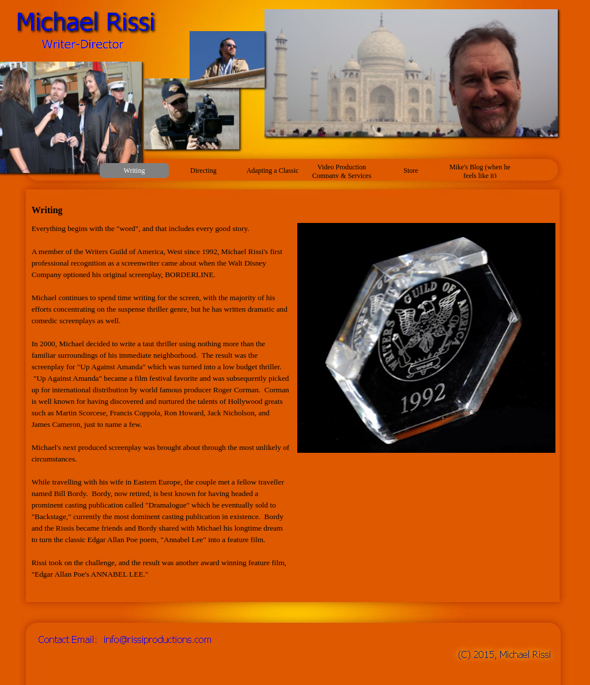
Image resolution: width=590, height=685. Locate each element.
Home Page (65, 170)
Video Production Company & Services (342, 171)
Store (410, 170)
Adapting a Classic (273, 170)
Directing (203, 170)
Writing (134, 170)
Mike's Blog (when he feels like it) (479, 171)
